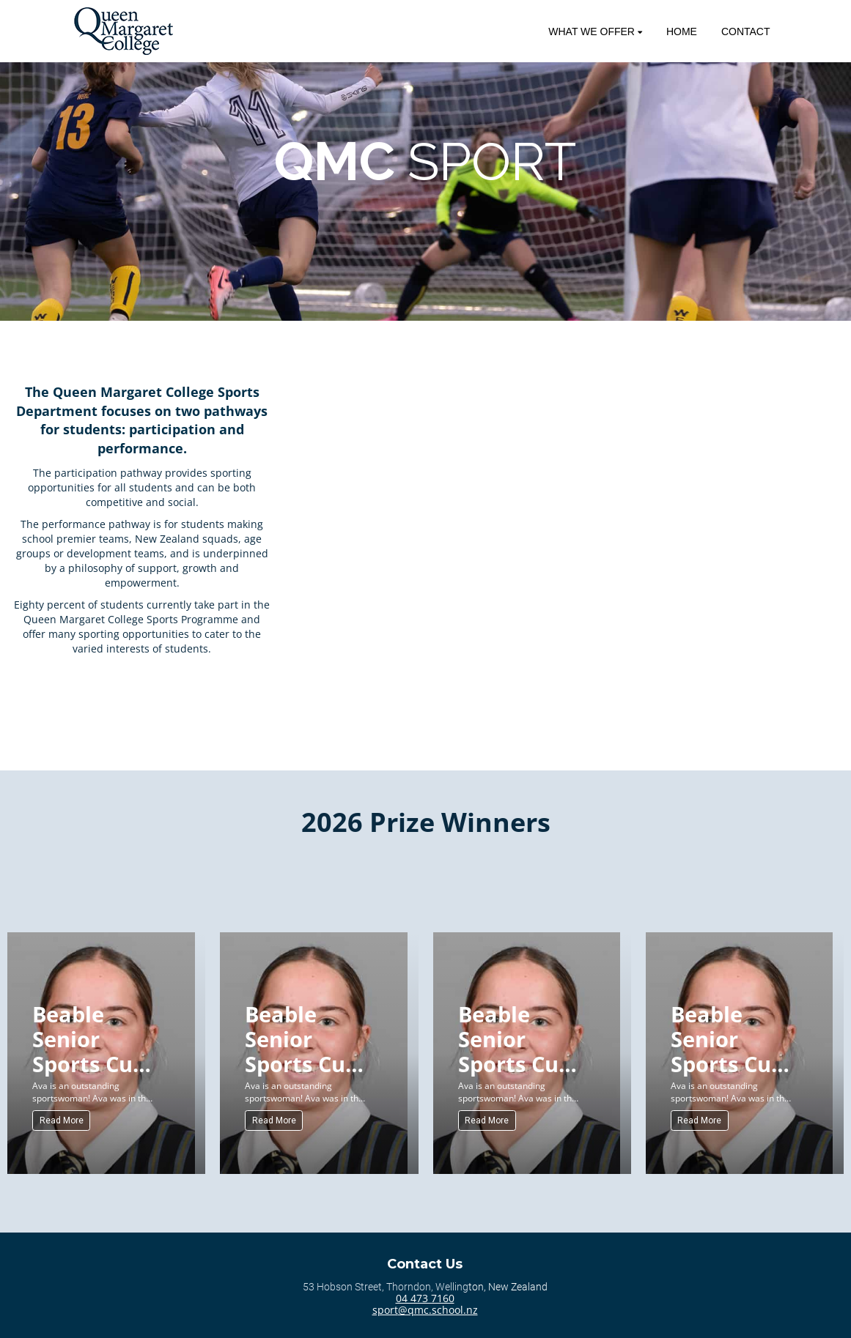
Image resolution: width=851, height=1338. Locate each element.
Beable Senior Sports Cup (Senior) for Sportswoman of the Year (97, 1038)
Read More (62, 1120)
